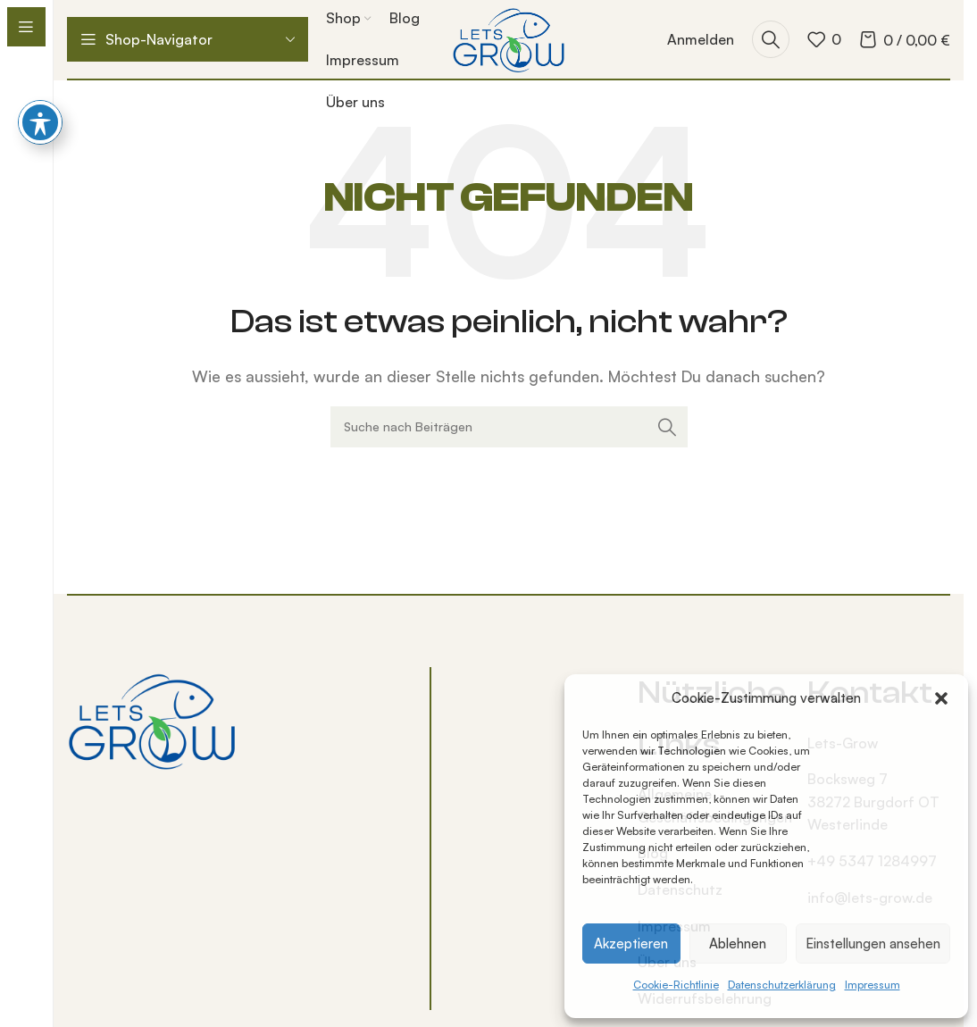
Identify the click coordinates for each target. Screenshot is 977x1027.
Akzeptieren (631, 943)
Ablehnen (737, 943)
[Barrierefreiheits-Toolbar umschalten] (40, 66)
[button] (941, 698)
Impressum (872, 984)
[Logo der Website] (508, 37)
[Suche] (770, 39)
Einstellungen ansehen (873, 943)
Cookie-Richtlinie (676, 984)
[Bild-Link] (152, 719)
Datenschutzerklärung (782, 984)
